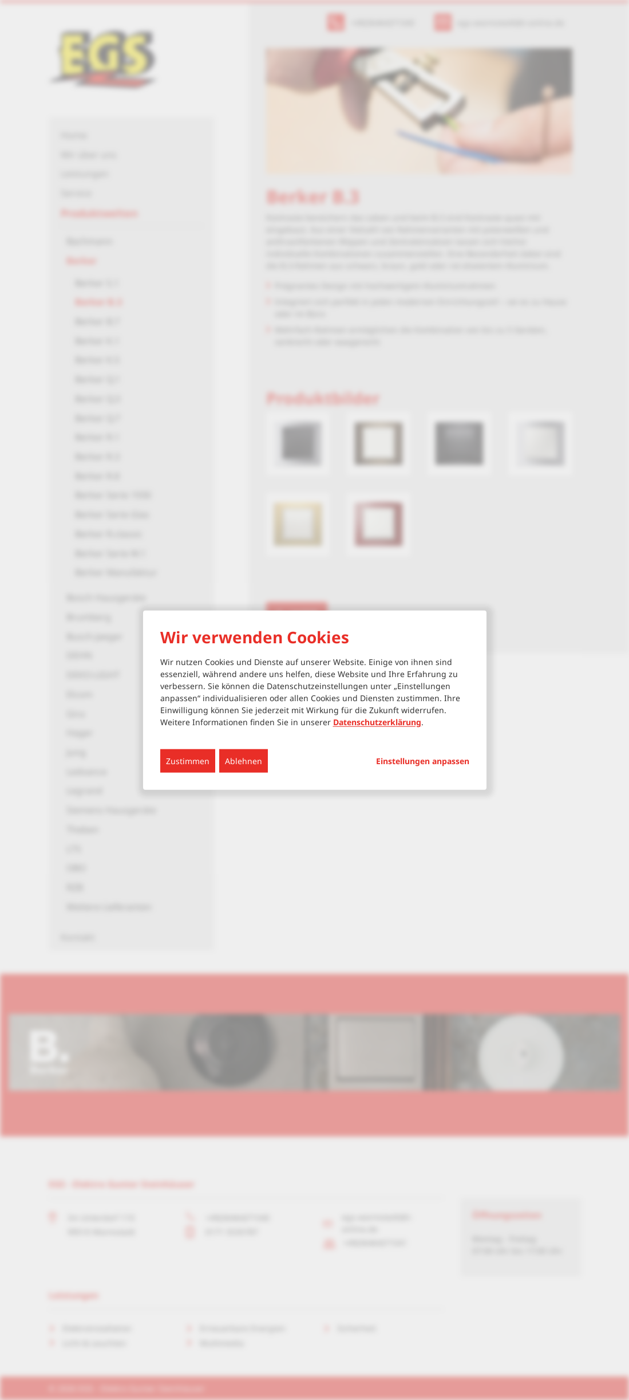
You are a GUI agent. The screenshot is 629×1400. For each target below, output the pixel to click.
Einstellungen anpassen (422, 760)
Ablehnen (243, 760)
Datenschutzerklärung (377, 721)
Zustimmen (187, 760)
